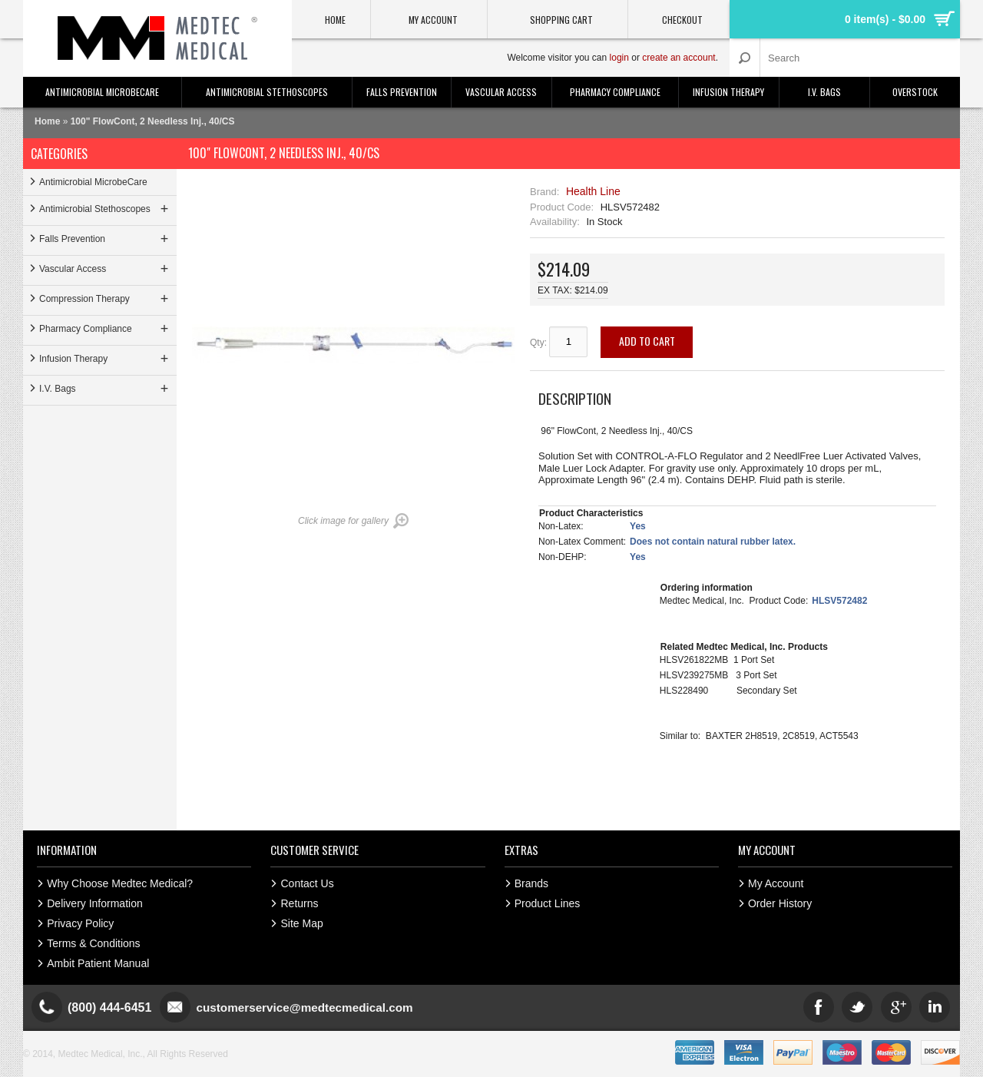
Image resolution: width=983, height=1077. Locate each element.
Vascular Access (501, 91)
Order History (780, 903)
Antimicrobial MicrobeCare (102, 91)
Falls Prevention (401, 91)
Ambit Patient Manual (98, 963)
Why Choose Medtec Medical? (120, 883)
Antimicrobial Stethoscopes (267, 91)
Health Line (593, 191)
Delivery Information (95, 903)
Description (574, 398)
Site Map (301, 923)
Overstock (915, 91)
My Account (775, 883)
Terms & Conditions (93, 943)
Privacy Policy (80, 923)
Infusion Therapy (728, 91)
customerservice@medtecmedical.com (309, 1007)
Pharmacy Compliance (615, 91)
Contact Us (306, 883)
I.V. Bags (824, 91)
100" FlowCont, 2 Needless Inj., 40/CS (153, 121)
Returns (299, 903)
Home (47, 121)
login (619, 57)
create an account (678, 57)
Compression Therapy (105, 299)
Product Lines (548, 903)
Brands (531, 883)
